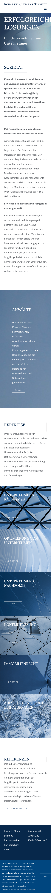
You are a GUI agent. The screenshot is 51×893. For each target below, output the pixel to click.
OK (45, 876)
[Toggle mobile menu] (45, 8)
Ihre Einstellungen (27, 889)
